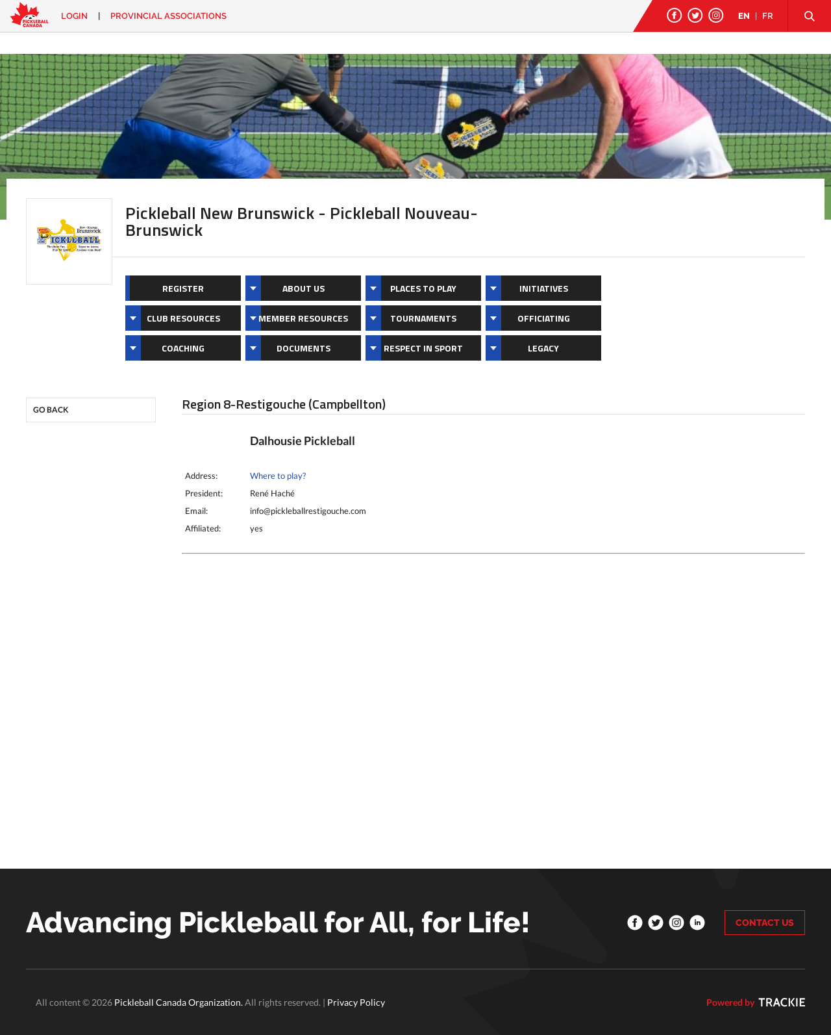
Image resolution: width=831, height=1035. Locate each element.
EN (744, 16)
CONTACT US (765, 922)
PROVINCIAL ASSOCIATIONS (168, 16)
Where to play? (278, 475)
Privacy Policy (356, 1002)
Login (74, 16)
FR (767, 16)
